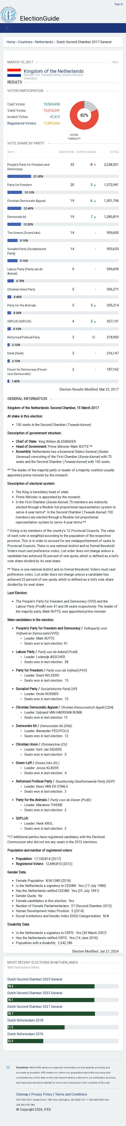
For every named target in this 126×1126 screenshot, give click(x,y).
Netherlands (44, 42)
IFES (18, 1099)
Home (11, 42)
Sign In (119, 4)
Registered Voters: (22, 123)
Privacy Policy (41, 1094)
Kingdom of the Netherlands (54, 71)
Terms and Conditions (71, 1094)
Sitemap (22, 1094)
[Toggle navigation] (6, 28)
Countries (25, 42)
